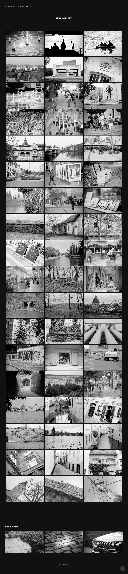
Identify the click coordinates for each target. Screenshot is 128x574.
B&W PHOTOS (20, 7)
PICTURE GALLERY (10, 7)
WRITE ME (28, 7)
